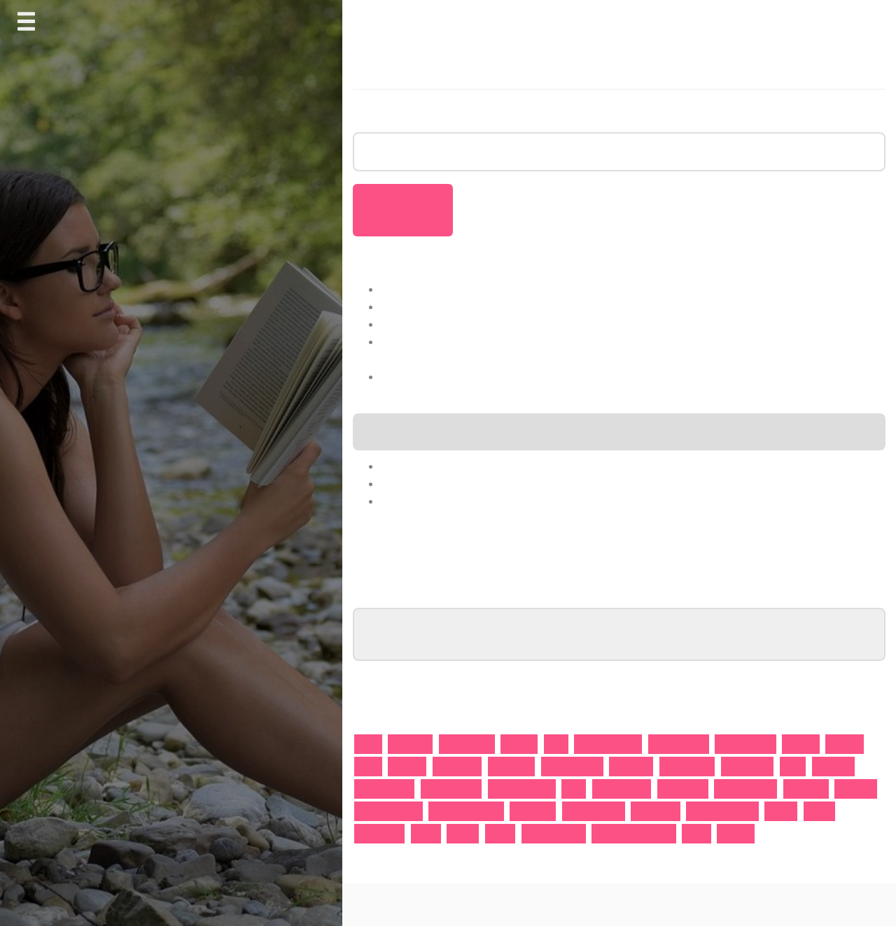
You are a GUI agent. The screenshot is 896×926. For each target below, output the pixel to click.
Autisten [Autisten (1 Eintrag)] (519, 744)
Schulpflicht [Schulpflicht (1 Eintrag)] (379, 833)
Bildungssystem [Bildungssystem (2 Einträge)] (608, 744)
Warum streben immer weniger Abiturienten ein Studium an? (549, 289)
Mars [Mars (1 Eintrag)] (574, 788)
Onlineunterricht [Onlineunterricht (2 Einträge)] (388, 811)
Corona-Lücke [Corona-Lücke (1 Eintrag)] (745, 744)
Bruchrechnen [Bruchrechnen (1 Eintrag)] (678, 744)
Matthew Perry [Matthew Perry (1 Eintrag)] (745, 788)
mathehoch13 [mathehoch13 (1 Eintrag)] (622, 788)
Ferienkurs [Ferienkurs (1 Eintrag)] (511, 766)
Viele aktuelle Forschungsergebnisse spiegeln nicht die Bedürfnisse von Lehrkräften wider (631, 376)
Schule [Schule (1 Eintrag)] (820, 811)
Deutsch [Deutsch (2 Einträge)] (801, 744)
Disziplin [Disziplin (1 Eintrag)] (844, 744)
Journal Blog (543, 904)
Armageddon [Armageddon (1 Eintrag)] (467, 744)
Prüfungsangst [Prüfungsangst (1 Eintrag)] (593, 811)
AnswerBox (599, 904)
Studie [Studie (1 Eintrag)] (426, 833)
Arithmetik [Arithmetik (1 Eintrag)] (410, 744)
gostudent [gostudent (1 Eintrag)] (631, 766)
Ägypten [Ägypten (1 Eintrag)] (735, 833)
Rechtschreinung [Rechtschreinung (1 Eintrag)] (722, 811)
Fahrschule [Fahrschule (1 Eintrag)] (457, 766)
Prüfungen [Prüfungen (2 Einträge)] (533, 811)
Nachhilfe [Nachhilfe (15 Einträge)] (855, 788)
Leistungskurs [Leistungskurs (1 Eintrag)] (384, 788)
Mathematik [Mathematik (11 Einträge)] (682, 788)
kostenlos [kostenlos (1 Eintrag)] (833, 766)
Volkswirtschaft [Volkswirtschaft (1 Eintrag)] (554, 833)
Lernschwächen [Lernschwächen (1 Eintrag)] (522, 788)
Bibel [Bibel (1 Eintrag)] (556, 744)
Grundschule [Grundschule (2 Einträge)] (687, 766)
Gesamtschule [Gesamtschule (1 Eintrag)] (572, 766)
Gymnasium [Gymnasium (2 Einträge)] (747, 766)
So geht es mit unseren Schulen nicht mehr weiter (520, 324)
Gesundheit (413, 501)
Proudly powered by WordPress (423, 904)
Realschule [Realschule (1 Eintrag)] (655, 811)
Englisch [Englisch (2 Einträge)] (407, 766)
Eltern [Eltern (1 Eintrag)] (368, 766)
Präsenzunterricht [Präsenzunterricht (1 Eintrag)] (466, 811)
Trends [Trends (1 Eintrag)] (463, 833)
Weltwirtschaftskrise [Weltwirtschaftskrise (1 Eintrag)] (634, 833)
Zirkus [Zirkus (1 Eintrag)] (696, 833)
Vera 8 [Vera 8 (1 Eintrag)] (500, 833)
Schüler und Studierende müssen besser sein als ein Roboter (552, 306)
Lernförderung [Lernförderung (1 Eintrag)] (451, 788)
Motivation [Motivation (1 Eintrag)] (806, 788)
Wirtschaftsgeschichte (442, 483)
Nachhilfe (407, 466)
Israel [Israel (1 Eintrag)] (793, 766)
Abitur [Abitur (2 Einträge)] (368, 744)
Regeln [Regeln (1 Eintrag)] (780, 811)
